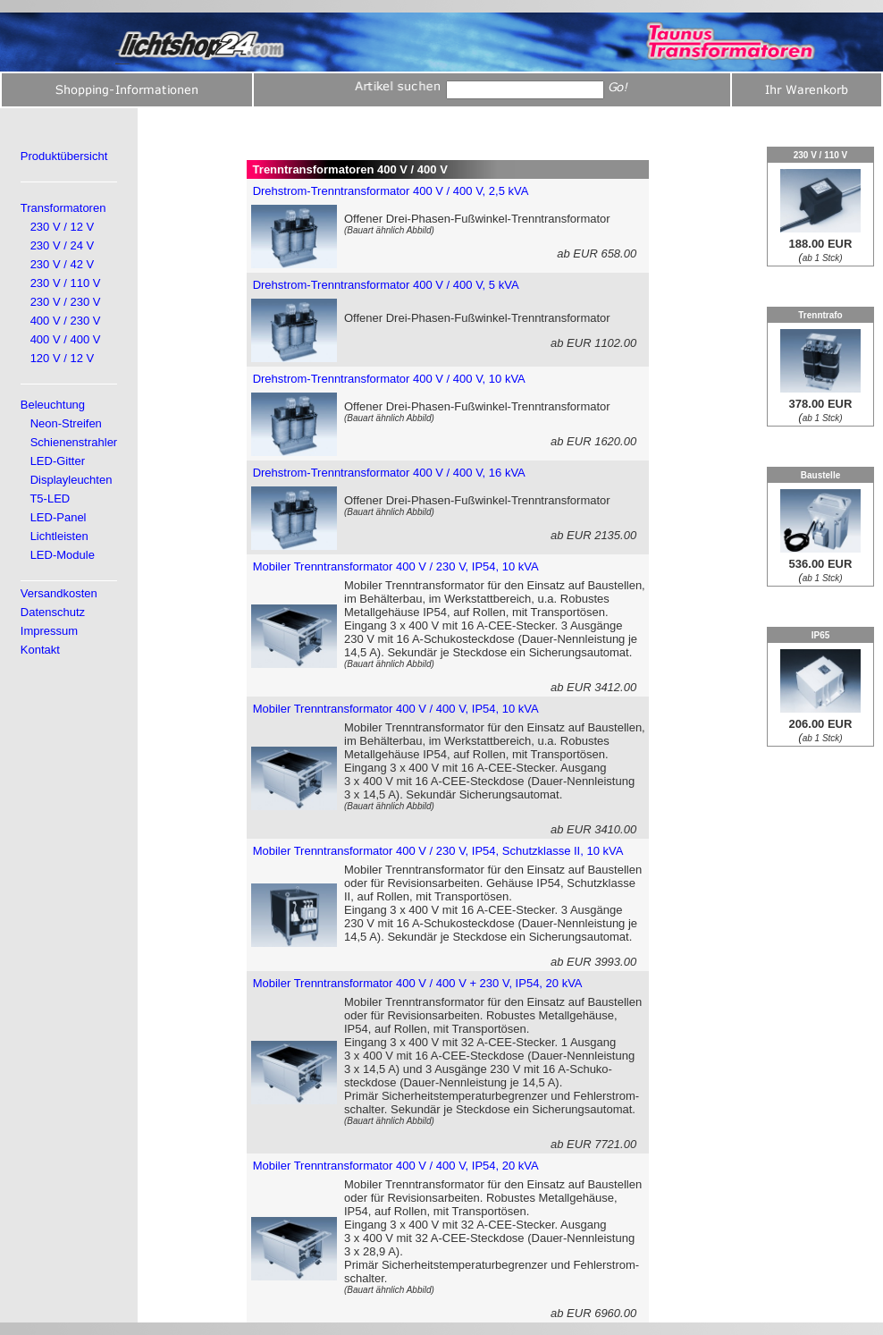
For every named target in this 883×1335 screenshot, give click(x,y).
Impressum (49, 631)
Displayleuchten (71, 479)
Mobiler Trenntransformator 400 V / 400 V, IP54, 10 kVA (396, 708)
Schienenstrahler (74, 442)
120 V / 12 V (62, 358)
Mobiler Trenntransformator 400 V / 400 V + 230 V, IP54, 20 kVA (418, 983)
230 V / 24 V (62, 245)
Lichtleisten (59, 536)
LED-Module (62, 555)
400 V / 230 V (65, 320)
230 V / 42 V (62, 264)
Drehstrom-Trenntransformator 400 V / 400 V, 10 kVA (389, 378)
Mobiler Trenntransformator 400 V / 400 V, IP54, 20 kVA (396, 1165)
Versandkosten (59, 593)
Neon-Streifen (66, 423)
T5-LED (49, 498)
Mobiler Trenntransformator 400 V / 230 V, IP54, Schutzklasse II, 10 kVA (438, 851)
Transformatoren (63, 208)
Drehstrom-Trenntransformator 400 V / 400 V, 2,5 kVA (391, 191)
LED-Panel (58, 517)
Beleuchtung (53, 404)
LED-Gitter (57, 461)
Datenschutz (53, 612)
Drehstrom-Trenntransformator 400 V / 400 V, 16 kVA (389, 472)
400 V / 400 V (65, 339)
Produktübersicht (64, 156)
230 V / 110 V (65, 283)
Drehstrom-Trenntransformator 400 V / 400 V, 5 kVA (386, 285)
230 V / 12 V (62, 226)
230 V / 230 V (65, 301)
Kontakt (40, 649)
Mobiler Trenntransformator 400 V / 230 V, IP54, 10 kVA (396, 566)
